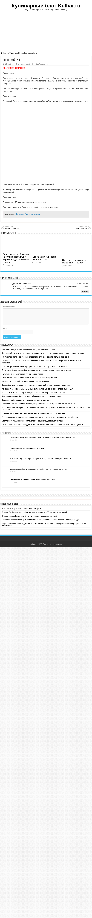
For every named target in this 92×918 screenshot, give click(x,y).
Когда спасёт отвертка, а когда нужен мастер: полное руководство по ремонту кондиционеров (44, 353)
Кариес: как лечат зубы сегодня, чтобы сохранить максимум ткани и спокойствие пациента (42, 425)
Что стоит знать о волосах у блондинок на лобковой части (32, 480)
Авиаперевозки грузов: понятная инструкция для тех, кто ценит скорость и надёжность (40, 417)
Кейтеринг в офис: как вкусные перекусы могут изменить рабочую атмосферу (40, 459)
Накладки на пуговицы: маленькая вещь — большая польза (28, 349)
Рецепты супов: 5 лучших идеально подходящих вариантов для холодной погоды (16, 258)
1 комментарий (24, 64)
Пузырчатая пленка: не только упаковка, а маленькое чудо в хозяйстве (33, 413)
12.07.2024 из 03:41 (81, 283)
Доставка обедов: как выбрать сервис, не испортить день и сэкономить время (36, 370)
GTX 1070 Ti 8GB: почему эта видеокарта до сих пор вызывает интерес (33, 393)
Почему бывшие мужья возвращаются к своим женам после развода (48, 520)
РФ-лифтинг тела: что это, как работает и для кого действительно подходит (35, 357)
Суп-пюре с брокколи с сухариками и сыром (74, 261)
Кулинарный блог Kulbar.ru (46, 6)
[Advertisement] (46, 28)
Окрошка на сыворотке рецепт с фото (44, 258)
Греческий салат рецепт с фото (27, 509)
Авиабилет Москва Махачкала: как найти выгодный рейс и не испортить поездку (37, 389)
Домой (4, 53)
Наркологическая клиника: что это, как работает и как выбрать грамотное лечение (38, 404)
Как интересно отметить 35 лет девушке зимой (46, 512)
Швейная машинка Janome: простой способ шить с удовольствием (31, 396)
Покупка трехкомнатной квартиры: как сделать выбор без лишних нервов (34, 366)
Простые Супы (16, 53)
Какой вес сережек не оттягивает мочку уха (27, 448)
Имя (5, 329)
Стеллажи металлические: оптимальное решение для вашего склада (32, 421)
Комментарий (9, 307)
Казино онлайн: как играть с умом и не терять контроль (26, 400)
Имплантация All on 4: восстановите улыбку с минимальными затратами (38, 469)
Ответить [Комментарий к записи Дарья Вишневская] (85, 291)
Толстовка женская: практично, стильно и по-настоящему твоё (29, 378)
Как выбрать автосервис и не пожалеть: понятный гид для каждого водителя (36, 385)
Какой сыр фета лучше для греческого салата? (36, 516)
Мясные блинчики (17, 227)
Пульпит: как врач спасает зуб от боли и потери (23, 374)
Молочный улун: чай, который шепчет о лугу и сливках (26, 381)
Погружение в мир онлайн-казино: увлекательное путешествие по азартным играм (42, 437)
